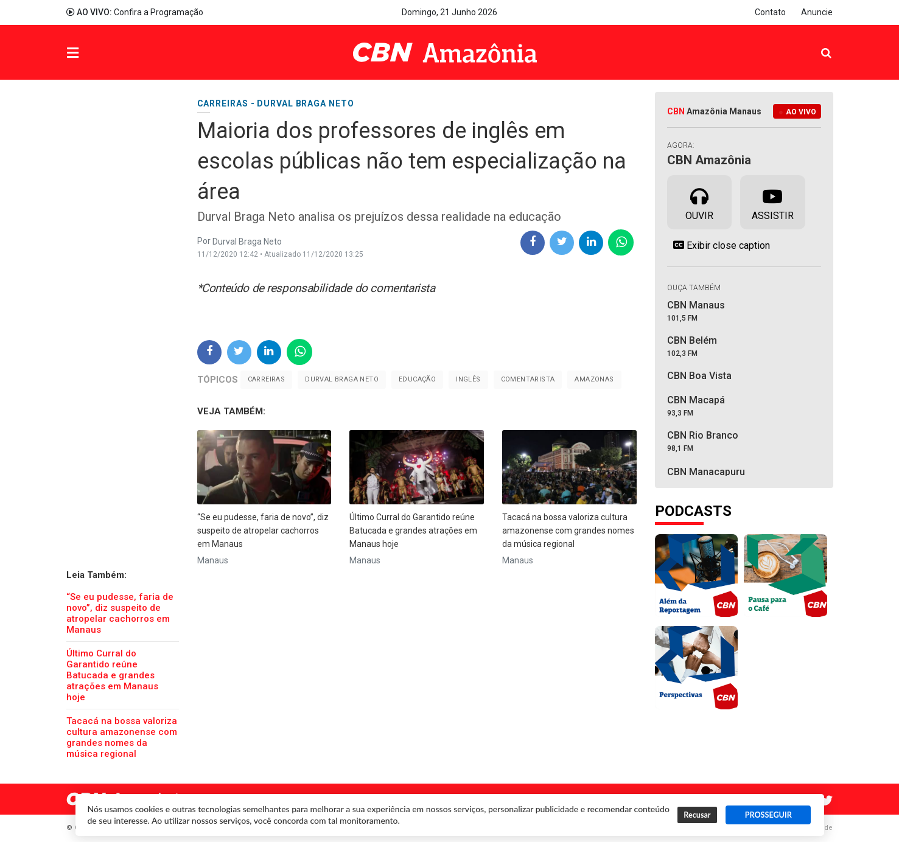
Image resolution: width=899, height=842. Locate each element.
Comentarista (528, 379)
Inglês (468, 379)
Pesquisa (816, 43)
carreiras (266, 379)
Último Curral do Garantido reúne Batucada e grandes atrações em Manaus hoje (112, 675)
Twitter (827, 800)
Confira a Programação (134, 12)
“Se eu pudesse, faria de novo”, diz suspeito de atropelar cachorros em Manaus (119, 613)
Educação (417, 379)
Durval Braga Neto (342, 379)
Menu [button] (97, 54)
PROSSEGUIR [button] (768, 814)
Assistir (773, 201)
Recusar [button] (697, 814)
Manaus (212, 560)
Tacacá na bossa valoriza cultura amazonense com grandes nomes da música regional (121, 737)
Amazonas (594, 379)
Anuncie (817, 12)
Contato (770, 12)
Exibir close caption (718, 245)
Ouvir (699, 201)
